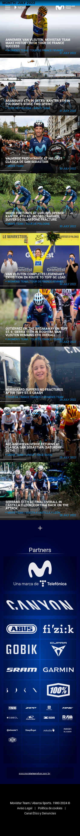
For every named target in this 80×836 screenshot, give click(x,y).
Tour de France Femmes (46, 50)
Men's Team (42, 108)
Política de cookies (50, 808)
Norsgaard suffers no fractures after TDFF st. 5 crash (34, 391)
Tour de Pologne (19, 108)
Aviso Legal (24, 808)
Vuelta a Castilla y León (43, 512)
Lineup (30, 454)
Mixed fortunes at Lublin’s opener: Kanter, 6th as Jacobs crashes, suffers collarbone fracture (35, 216)
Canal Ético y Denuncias (40, 813)
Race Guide (44, 454)
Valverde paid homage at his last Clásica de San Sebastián (34, 160)
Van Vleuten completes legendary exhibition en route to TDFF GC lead (35, 275)
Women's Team (17, 50)
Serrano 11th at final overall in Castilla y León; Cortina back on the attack (37, 505)
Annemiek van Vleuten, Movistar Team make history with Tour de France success (38, 43)
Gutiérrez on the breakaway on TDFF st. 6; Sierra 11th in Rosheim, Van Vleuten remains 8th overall (37, 332)
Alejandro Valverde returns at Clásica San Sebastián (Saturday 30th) (34, 447)
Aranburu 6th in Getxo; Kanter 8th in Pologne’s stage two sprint (38, 102)
